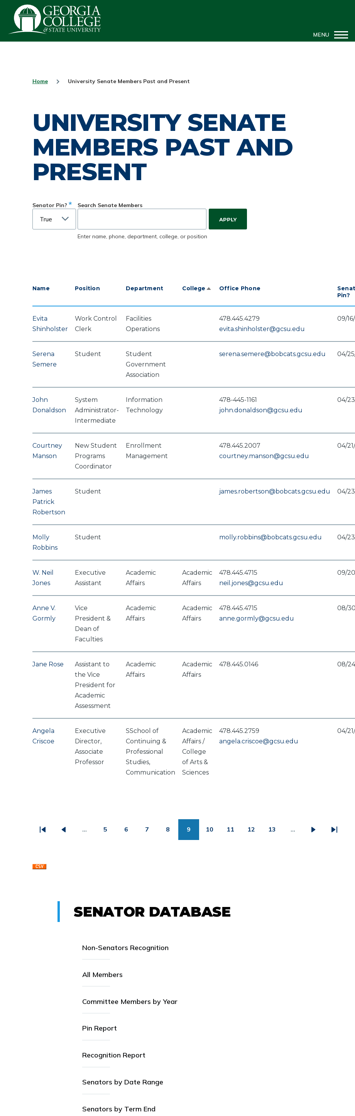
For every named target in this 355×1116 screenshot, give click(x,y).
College (197, 288)
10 (213, 832)
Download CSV (39, 869)
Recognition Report (113, 1055)
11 (234, 832)
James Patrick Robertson (48, 502)
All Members (102, 974)
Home (40, 81)
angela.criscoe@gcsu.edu (258, 741)
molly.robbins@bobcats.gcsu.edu (270, 537)
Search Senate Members (110, 205)
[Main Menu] (328, 35)
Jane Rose (48, 664)
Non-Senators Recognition (125, 947)
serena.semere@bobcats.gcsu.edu (272, 354)
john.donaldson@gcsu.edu (261, 410)
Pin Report (99, 1028)
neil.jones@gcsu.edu (251, 583)
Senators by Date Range (122, 1082)
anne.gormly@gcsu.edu (256, 618)
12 (254, 832)
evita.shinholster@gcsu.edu (262, 329)
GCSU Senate (55, 19)
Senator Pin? (49, 205)
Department (145, 288)
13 (275, 832)
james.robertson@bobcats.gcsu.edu (274, 491)
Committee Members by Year (130, 1001)
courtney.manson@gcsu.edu (264, 456)
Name (41, 288)
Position (87, 288)
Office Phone (239, 288)
